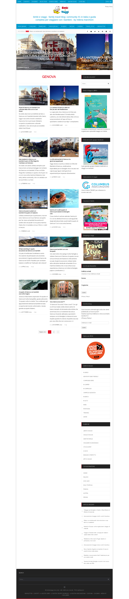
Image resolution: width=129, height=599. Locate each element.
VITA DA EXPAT (87, 447)
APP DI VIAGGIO (87, 459)
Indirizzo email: (86, 271)
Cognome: (84, 285)
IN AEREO (63, 26)
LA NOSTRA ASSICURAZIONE (77, 593)
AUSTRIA (85, 493)
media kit (63, 1)
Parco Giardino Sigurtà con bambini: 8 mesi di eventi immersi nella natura (96, 550)
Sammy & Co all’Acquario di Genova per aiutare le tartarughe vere (59, 211)
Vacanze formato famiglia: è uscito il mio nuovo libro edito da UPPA (96, 562)
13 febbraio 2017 (24, 183)
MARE (84, 404)
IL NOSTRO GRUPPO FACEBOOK (60, 593)
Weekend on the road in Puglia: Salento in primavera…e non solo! (95, 539)
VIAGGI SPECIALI (53, 26)
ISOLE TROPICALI (88, 485)
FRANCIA (85, 489)
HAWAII (85, 473)
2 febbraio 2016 (24, 230)
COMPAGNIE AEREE (88, 380)
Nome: (83, 278)
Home (19, 1)
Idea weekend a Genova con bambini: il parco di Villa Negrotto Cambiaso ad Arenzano (29, 160)
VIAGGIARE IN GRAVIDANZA (90, 443)
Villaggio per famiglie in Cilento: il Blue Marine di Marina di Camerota (97, 511)
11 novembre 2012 (56, 324)
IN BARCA (86, 396)
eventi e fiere (53, 1)
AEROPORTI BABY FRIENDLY (90, 376)
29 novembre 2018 (25, 131)
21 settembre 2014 (25, 311)
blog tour (43, 1)
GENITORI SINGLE (88, 439)
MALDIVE (85, 477)
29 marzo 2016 (55, 176)
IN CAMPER (86, 384)
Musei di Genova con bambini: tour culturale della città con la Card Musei (29, 109)
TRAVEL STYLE (90, 26)
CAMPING (80, 26)
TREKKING (86, 412)
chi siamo (35, 1)
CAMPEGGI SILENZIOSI (89, 392)
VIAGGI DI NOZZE (88, 435)
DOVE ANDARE (22, 26)
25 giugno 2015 (55, 226)
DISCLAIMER (65, 595)
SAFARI (85, 417)
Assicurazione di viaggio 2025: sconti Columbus (96, 545)
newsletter (101, 26)
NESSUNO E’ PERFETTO (89, 455)
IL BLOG (85, 451)
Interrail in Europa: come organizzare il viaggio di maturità (97, 527)
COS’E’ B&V (82, 1)
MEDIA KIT (103, 593)
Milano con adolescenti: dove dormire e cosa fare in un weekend (47, 31)
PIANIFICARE (42, 26)
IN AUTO (85, 400)
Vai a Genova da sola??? (57, 301)
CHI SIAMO (97, 593)
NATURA (72, 26)
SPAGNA (85, 497)
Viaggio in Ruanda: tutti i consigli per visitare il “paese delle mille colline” (96, 533)
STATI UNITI (86, 481)
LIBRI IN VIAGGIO (87, 431)
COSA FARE (32, 26)
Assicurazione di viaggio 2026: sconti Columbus (97, 516)
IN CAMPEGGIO (87, 388)
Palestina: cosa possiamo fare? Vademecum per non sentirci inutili (96, 556)
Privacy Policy (109, 6)
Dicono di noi (72, 1)
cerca (108, 1)
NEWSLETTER (28, 593)
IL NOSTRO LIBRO (45, 593)
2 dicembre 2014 (55, 273)
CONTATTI (36, 593)
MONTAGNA (86, 408)
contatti (26, 1)
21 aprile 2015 (24, 266)
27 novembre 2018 (56, 125)
